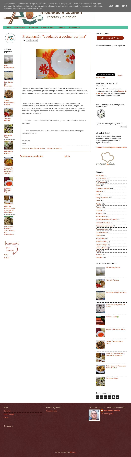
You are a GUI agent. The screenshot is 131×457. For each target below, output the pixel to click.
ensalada (99, 257)
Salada (6, 258)
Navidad (99, 191)
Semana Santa (101, 241)
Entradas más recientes (31, 156)
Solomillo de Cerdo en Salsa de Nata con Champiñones (9, 230)
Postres (98, 207)
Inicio (9, 27)
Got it (124, 6)
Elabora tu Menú (47, 27)
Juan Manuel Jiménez (111, 410)
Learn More (114, 6)
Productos (61, 27)
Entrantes (7, 411)
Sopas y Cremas (102, 248)
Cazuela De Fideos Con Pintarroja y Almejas (8, 171)
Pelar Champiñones (9, 66)
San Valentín (100, 238)
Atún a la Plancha (7, 119)
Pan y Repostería (102, 198)
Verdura (99, 254)
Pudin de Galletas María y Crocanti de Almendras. (9, 209)
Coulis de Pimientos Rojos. (7, 190)
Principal (99, 210)
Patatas (98, 204)
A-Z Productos (74, 27)
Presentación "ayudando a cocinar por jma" (54, 36)
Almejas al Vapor (8, 136)
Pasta (98, 201)
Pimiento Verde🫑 (112, 317)
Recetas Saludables (103, 223)
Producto (99, 213)
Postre (6, 417)
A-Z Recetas (33, 27)
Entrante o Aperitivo (103, 188)
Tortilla (98, 251)
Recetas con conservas (104, 226)
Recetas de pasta (102, 229)
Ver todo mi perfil (107, 414)
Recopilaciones (101, 232)
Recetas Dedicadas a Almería (106, 220)
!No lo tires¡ (100, 176)
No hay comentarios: (55, 148)
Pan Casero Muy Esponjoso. (116, 292)
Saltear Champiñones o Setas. (9, 102)
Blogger (73, 452)
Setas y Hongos (101, 245)
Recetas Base (101, 216)
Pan (97, 195)
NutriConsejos (19, 27)
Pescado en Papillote (8, 152)
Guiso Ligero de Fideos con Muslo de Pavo (116, 367)
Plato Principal (9, 414)
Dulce (6, 255)
